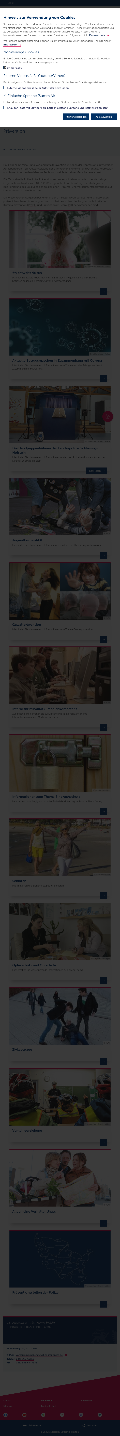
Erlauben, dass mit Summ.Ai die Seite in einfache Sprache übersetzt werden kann (58, 107)
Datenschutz (97, 35)
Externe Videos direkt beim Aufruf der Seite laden (38, 88)
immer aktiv (14, 68)
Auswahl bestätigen (76, 116)
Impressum (10, 44)
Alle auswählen (104, 116)
